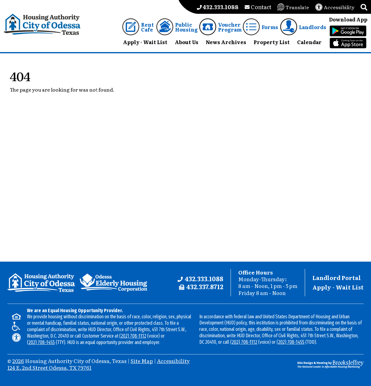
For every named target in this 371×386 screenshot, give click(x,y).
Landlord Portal (336, 277)
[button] (364, 7)
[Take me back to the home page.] (42, 24)
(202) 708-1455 (41, 342)
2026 (18, 361)
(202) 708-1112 (132, 336)
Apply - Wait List (338, 287)
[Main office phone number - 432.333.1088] (218, 7)
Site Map (142, 361)
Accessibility (173, 361)
